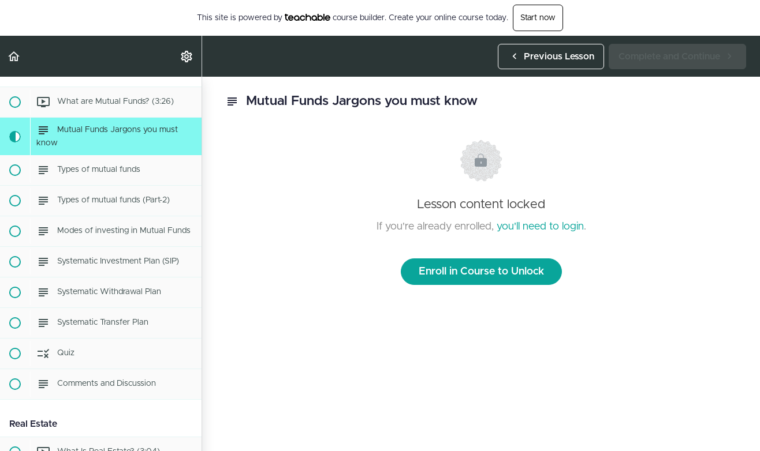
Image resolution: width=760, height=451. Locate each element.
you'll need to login (540, 226)
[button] (14, 56)
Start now (538, 18)
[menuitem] (187, 56)
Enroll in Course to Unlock (481, 271)
